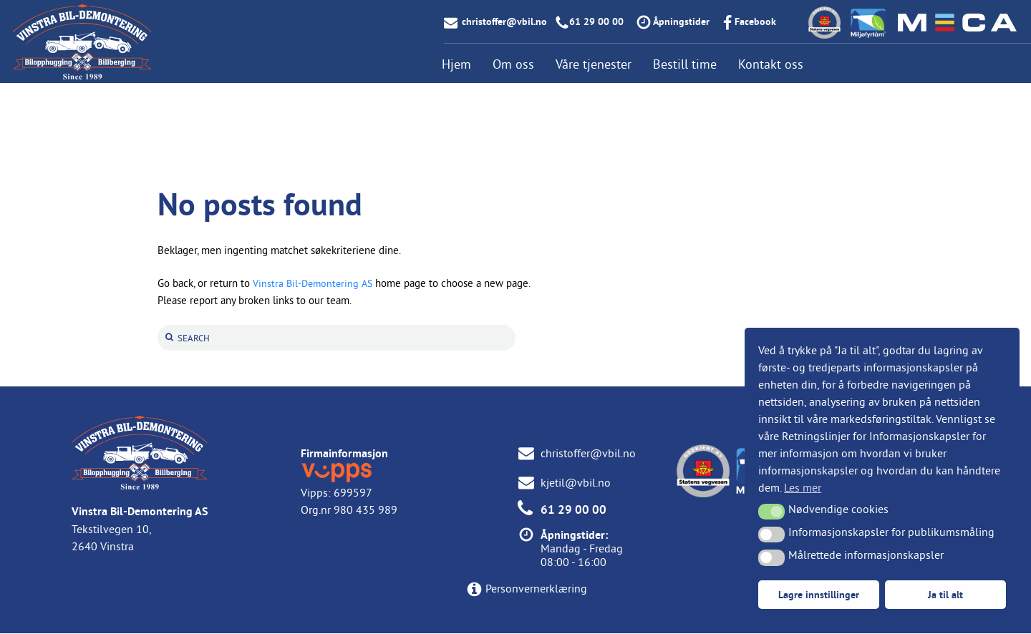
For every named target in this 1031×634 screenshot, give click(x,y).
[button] (771, 512)
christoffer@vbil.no (504, 21)
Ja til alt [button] (945, 594)
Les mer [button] (802, 487)
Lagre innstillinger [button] (818, 594)
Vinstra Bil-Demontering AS (315, 283)
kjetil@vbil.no (576, 483)
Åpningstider (681, 21)
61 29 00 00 (596, 21)
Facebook (755, 21)
